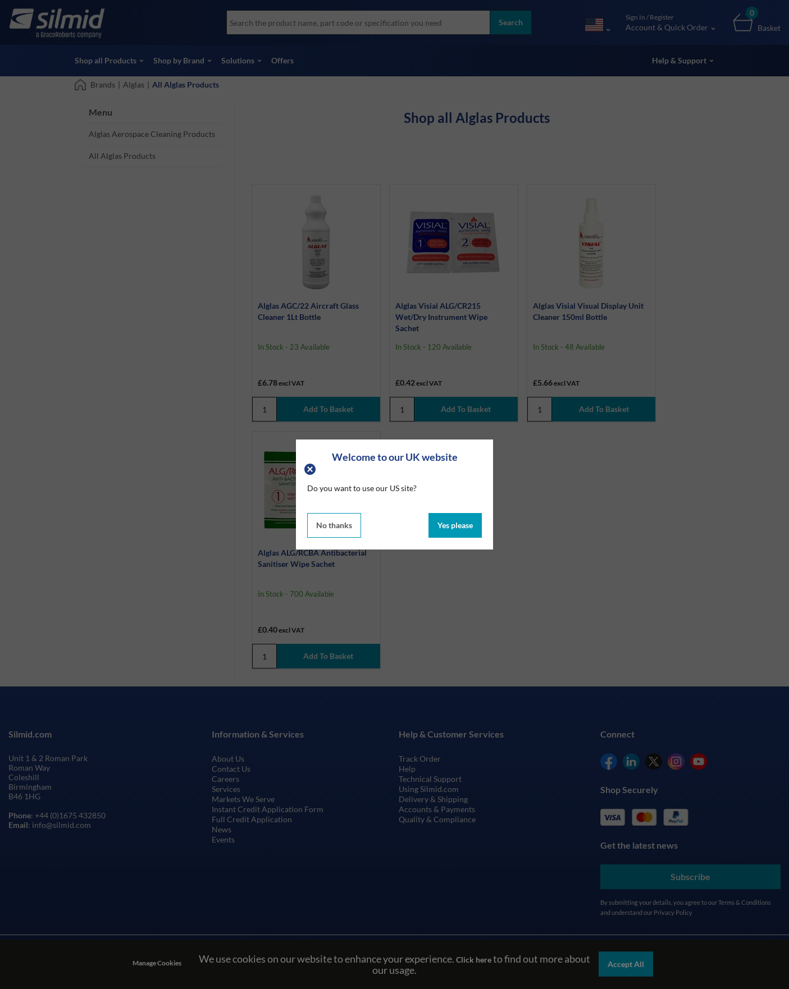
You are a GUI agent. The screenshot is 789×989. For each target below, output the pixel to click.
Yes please (455, 525)
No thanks (334, 525)
